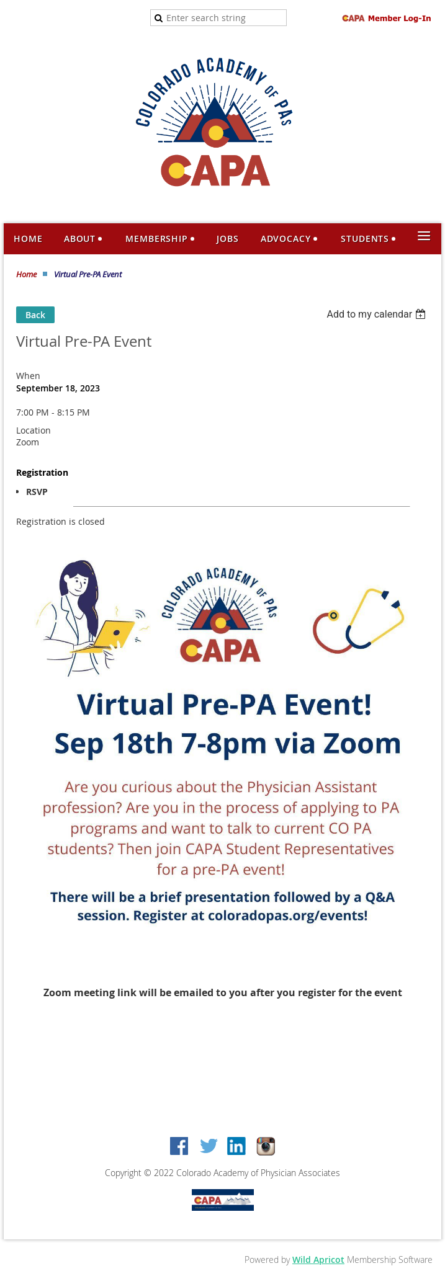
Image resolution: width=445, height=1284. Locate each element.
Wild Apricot (318, 1259)
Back (35, 315)
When (28, 375)
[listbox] (377, 314)
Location (33, 430)
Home (26, 274)
